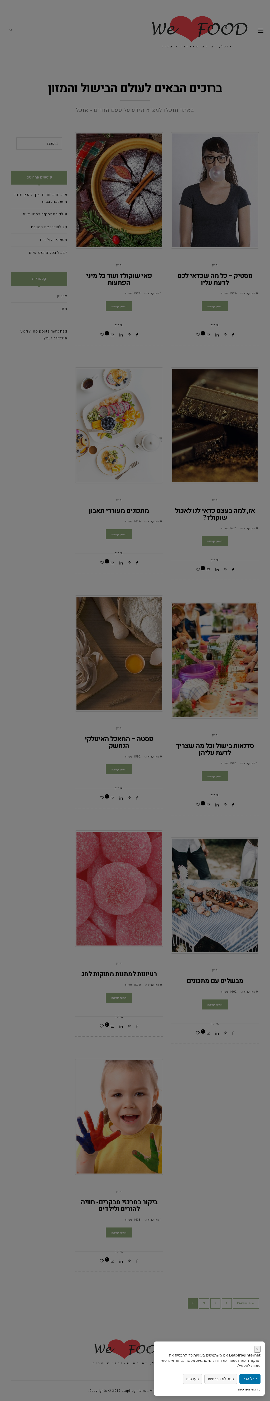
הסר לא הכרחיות (221, 1378)
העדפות (192, 1378)
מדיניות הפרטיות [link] (249, 1389)
